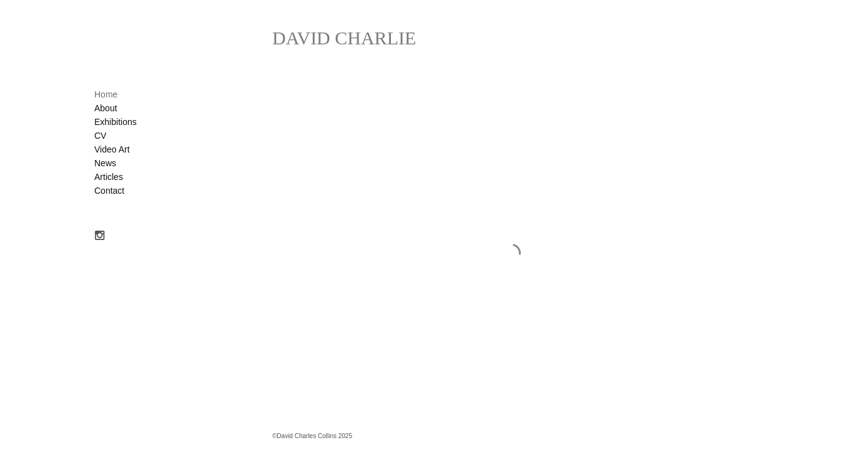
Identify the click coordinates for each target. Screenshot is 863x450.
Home (105, 94)
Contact (109, 191)
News (105, 163)
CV (100, 136)
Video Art (112, 149)
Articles (108, 177)
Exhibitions (115, 122)
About (105, 108)
